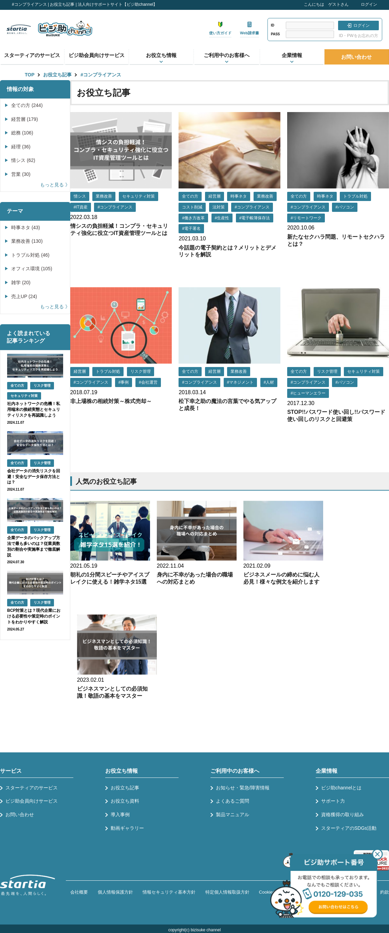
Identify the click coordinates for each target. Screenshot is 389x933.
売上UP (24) (24, 296)
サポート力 (333, 801)
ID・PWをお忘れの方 (358, 35)
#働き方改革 (193, 218)
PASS (275, 34)
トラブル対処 (355, 196)
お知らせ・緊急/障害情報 (243, 787)
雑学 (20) (21, 282)
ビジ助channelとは (341, 787)
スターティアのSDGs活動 (348, 828)
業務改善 (104, 196)
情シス (80, 196)
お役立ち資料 (125, 801)
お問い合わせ (356, 57)
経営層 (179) (24, 119)
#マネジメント (240, 382)
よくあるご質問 (232, 801)
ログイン (369, 4)
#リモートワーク (306, 218)
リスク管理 (140, 371)
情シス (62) (23, 160)
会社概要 (79, 892)
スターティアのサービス (32, 55)
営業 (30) (21, 174)
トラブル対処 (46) (30, 255)
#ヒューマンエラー (308, 393)
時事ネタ (238, 196)
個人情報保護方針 (115, 892)
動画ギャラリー (127, 828)
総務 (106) (22, 132)
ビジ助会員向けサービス (97, 55)
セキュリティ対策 (138, 196)
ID (272, 25)
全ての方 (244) (27, 105)
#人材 (269, 382)
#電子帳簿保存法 (254, 218)
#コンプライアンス (100, 74)
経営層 (214, 196)
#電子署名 (191, 228)
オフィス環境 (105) (31, 268)
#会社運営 (148, 382)
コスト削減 (192, 207)
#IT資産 (81, 207)
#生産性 (222, 218)
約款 (384, 892)
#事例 (123, 382)
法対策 (218, 207)
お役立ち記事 (57, 74)
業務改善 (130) (27, 241)
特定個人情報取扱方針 (227, 892)
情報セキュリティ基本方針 (169, 892)
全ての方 (190, 196)
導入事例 (120, 814)
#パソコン (344, 207)
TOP (30, 74)
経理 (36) (21, 146)
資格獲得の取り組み (342, 814)
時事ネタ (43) (25, 227)
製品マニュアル (232, 814)
